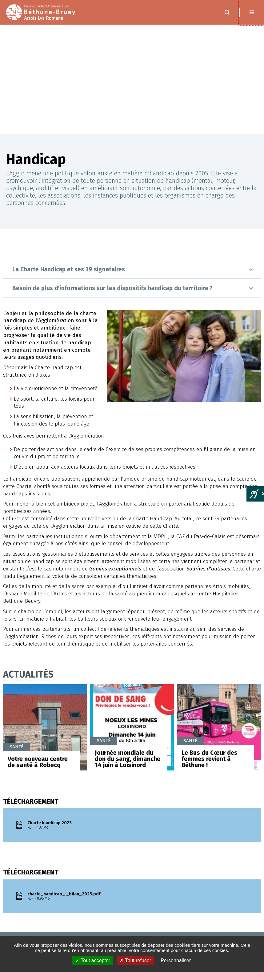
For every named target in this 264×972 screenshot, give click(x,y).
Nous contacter (219, 842)
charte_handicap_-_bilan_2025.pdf (79, 786)
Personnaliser (176, 960)
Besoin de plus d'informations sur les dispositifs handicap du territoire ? (112, 178)
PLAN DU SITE (24, 927)
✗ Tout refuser (135, 960)
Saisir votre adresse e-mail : (175, 928)
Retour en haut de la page (251, 822)
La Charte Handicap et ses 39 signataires (68, 159)
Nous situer (214, 854)
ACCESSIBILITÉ (24, 920)
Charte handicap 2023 (79, 715)
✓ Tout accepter (92, 960)
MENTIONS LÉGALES (29, 913)
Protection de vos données (40, 933)
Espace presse (26, 906)
